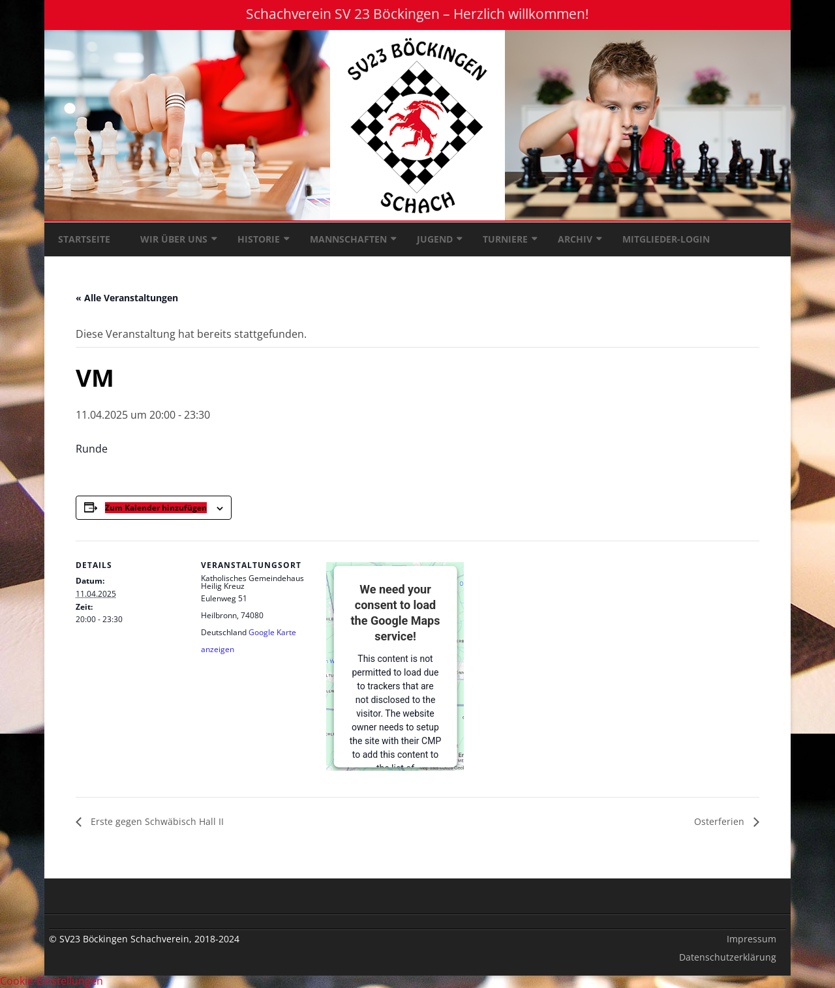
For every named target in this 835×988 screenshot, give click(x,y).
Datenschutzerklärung (727, 957)
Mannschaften (348, 239)
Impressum (751, 939)
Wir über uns (173, 239)
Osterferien (720, 821)
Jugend (435, 239)
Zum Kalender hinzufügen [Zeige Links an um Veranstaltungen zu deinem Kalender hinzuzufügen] (156, 507)
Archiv (575, 239)
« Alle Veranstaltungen (127, 298)
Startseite (84, 239)
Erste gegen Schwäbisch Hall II (156, 821)
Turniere (505, 239)
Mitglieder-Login (666, 239)
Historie (258, 239)
